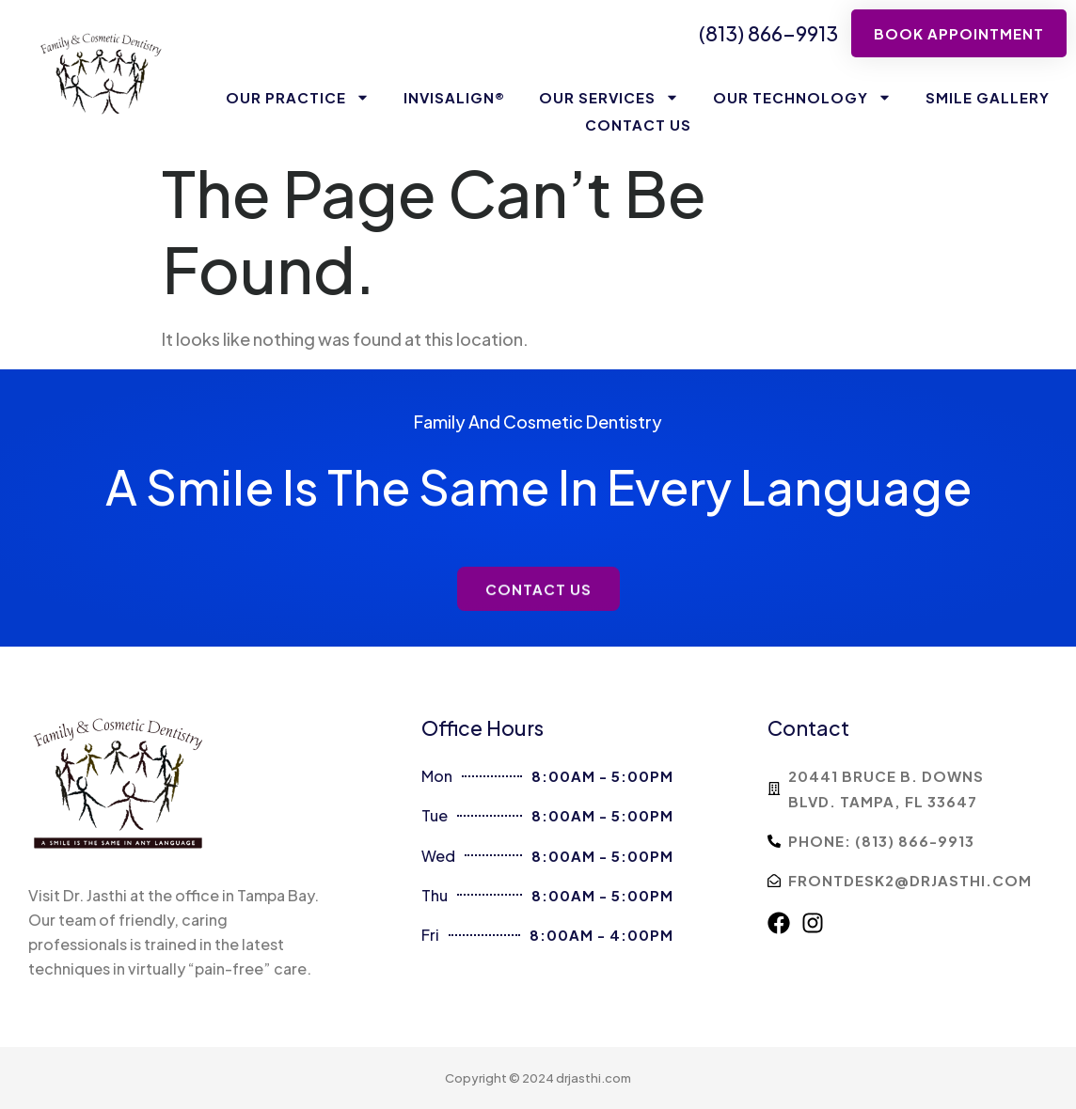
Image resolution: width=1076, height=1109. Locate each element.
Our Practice (298, 97)
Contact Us (638, 124)
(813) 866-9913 (768, 33)
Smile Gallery (988, 97)
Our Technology (802, 97)
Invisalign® (454, 97)
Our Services (609, 97)
